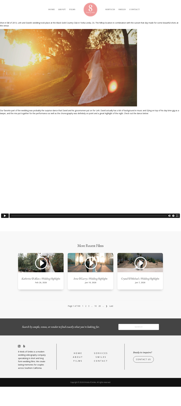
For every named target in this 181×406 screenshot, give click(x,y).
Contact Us (143, 378)
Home (51, 9)
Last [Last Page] (111, 325)
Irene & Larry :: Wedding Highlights (90, 298)
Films (72, 9)
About (62, 9)
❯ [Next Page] (106, 325)
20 (100, 325)
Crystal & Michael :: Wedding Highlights (140, 298)
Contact (134, 9)
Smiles (122, 9)
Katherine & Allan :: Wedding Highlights (41, 298)
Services (110, 9)
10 (95, 325)
